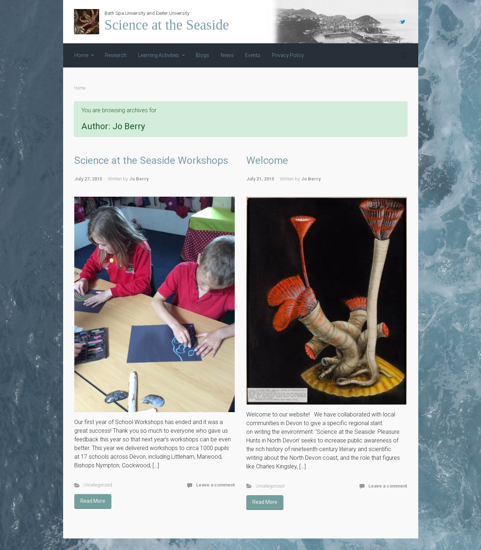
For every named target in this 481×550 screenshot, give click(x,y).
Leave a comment (215, 485)
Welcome (267, 160)
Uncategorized (97, 485)
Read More (92, 501)
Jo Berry (139, 179)
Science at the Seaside (167, 24)
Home (79, 88)
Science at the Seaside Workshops (151, 160)
